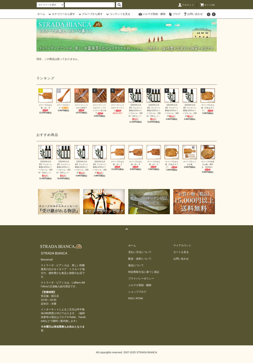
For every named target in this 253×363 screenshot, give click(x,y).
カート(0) (207, 5)
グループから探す (90, 13)
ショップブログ (137, 291)
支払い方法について (139, 252)
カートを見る (181, 252)
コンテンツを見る (117, 13)
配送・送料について (139, 258)
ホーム (41, 13)
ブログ (174, 13)
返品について (136, 265)
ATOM (139, 298)
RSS (131, 298)
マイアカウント (182, 245)
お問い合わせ (193, 13)
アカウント (186, 5)
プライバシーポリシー (141, 278)
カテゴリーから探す (61, 13)
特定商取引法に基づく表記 (143, 271)
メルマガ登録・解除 (152, 13)
